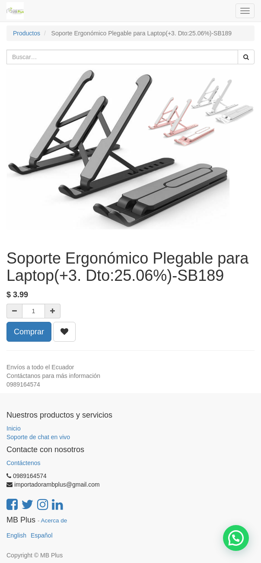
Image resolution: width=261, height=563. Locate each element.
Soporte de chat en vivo (38, 437)
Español (42, 535)
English (16, 535)
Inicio (13, 428)
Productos (26, 33)
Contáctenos (23, 462)
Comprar (29, 331)
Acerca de (54, 520)
